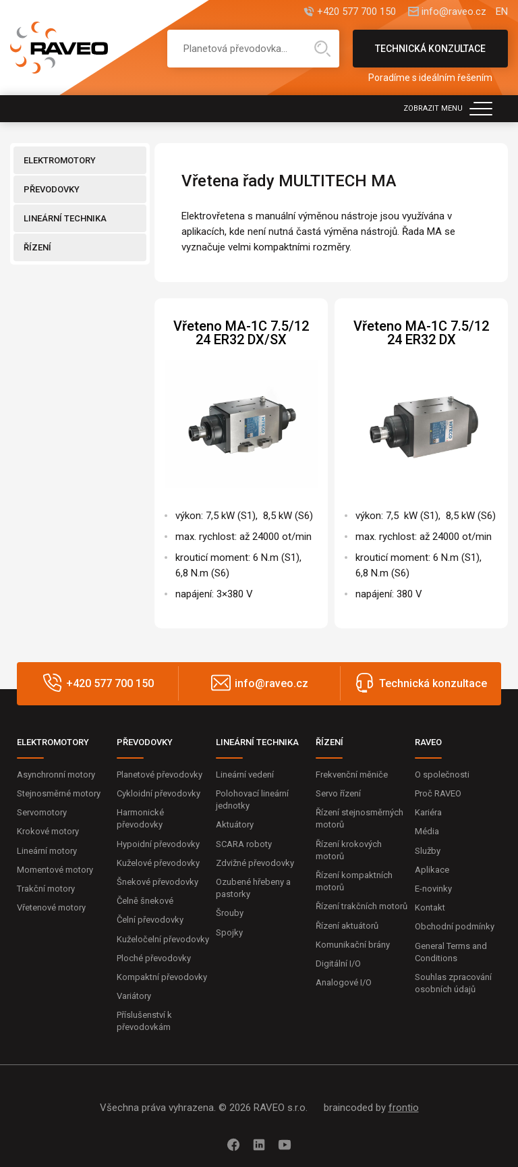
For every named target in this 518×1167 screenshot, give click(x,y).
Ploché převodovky (154, 958)
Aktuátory (235, 824)
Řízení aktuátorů (347, 926)
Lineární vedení (245, 774)
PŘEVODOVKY (52, 189)
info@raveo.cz (453, 12)
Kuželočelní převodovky (163, 939)
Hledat (322, 48)
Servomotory (42, 812)
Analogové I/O (344, 982)
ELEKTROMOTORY (60, 160)
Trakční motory (46, 889)
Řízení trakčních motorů (361, 906)
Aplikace (432, 870)
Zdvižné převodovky (255, 863)
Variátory (134, 996)
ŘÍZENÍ (37, 247)
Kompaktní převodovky (162, 977)
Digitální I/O (338, 963)
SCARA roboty (244, 844)
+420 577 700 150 (355, 12)
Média (427, 831)
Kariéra (428, 812)
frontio (403, 1108)
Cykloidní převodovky (158, 793)
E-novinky (433, 889)
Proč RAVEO (438, 793)
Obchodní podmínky (454, 926)
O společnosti (442, 774)
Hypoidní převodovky (158, 844)
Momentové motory (55, 870)
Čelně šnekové (145, 901)
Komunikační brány (353, 945)
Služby (427, 851)
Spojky (229, 932)
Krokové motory (48, 831)
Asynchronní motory (56, 774)
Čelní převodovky (150, 920)
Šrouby (229, 913)
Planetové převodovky (159, 774)
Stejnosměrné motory (58, 793)
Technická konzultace (430, 55)
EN (502, 12)
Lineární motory (47, 851)
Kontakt (430, 907)
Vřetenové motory (51, 907)
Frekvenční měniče (352, 774)
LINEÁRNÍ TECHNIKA (65, 218)
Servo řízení (338, 793)
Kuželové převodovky (158, 863)
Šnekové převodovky (157, 882)
